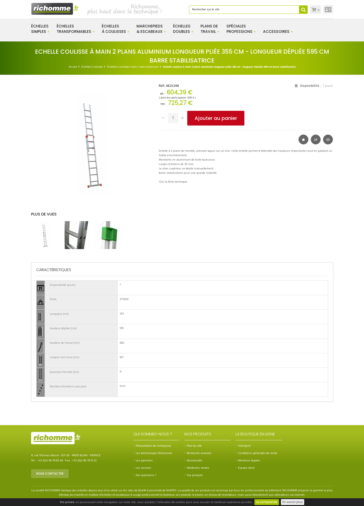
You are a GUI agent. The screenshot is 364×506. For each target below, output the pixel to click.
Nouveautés (193, 460)
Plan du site (193, 445)
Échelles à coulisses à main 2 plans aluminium (133, 67)
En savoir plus (292, 502)
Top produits (193, 475)
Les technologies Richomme (152, 453)
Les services (142, 468)
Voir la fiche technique (173, 181)
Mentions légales (248, 460)
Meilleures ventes (196, 468)
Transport (243, 445)
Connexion (328, 9)
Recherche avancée (197, 453)
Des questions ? (144, 475)
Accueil (73, 67)
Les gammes (143, 460)
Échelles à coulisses (92, 67)
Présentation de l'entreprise (152, 445)
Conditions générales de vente (256, 453)
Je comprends (266, 502)
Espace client (245, 468)
